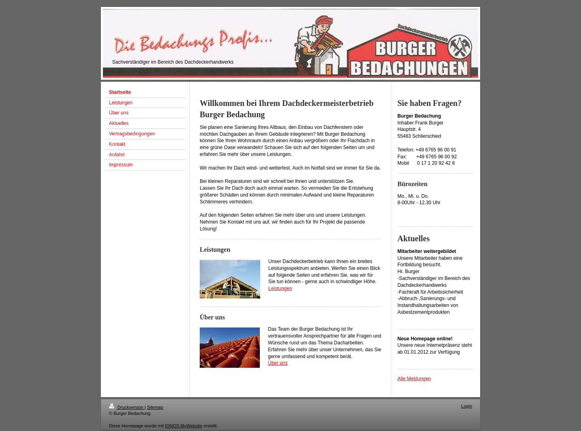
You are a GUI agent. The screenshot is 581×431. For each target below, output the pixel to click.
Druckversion (126, 407)
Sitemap (155, 407)
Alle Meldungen (414, 378)
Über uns (278, 363)
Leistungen (280, 288)
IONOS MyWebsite (184, 425)
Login (466, 406)
